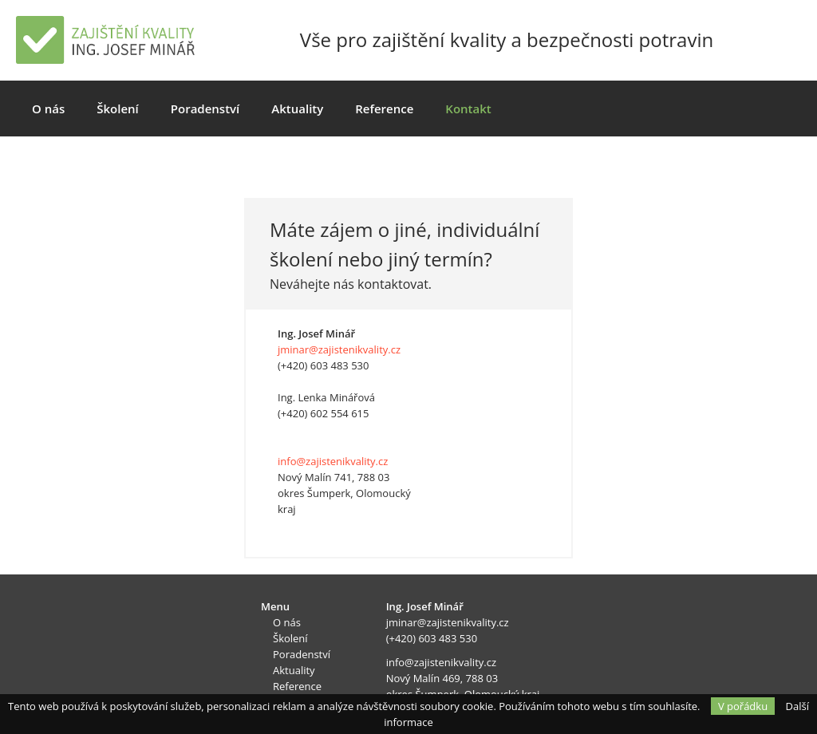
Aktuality (297, 108)
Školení (118, 108)
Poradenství (205, 108)
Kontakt (468, 108)
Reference (384, 108)
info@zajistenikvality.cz (333, 461)
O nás (48, 108)
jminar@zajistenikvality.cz (339, 349)
